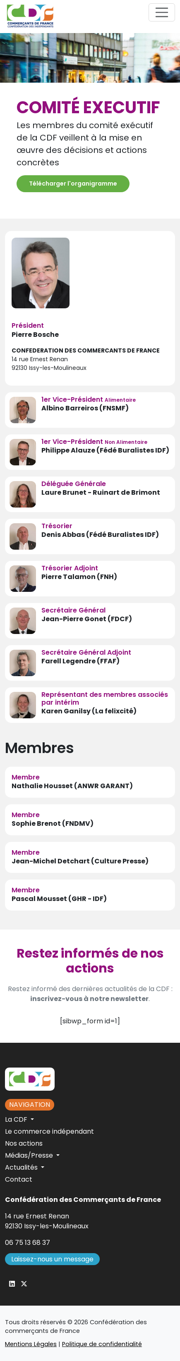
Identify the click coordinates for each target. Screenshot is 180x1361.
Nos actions (24, 1143)
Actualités (22, 1167)
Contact (18, 1179)
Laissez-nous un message (52, 1259)
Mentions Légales (31, 1344)
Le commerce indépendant (49, 1131)
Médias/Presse (30, 1155)
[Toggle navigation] (162, 12)
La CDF (17, 1119)
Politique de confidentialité (102, 1344)
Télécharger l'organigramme (73, 183)
